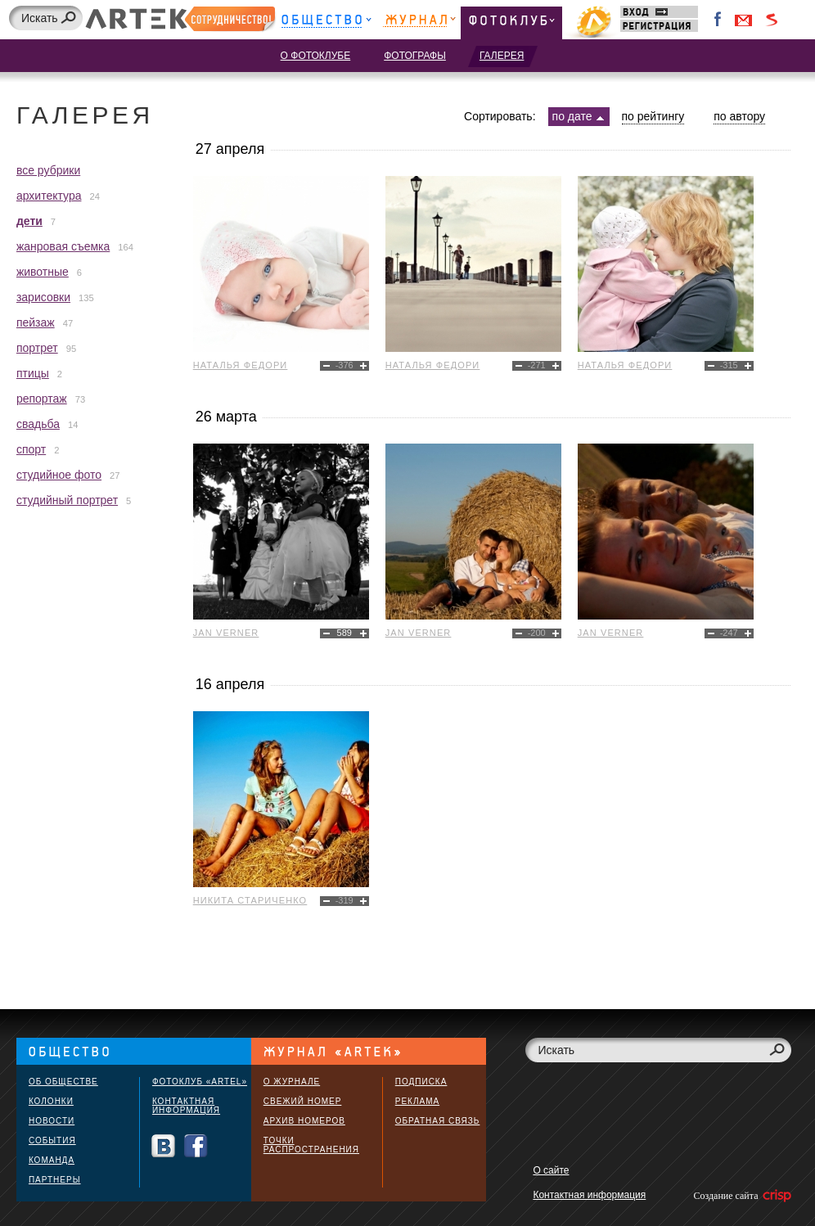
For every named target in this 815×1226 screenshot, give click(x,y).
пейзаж (35, 322)
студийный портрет (67, 500)
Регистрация (659, 26)
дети (29, 221)
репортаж (41, 398)
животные (42, 271)
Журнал (419, 22)
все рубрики (48, 170)
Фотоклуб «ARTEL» (199, 1081)
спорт (31, 449)
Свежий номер (302, 1101)
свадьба (38, 423)
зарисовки (43, 297)
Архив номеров (304, 1120)
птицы (32, 373)
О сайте (551, 1170)
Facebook (718, 19)
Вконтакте (163, 1146)
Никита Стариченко (250, 900)
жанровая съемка (63, 246)
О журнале (291, 1081)
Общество (326, 22)
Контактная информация (186, 1106)
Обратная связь (437, 1120)
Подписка (421, 1081)
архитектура (49, 195)
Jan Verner (226, 633)
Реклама (417, 1101)
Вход (659, 12)
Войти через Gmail (744, 19)
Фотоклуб (511, 22)
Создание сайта (741, 1195)
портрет (37, 347)
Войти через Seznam (771, 19)
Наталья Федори (240, 365)
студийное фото (58, 474)
